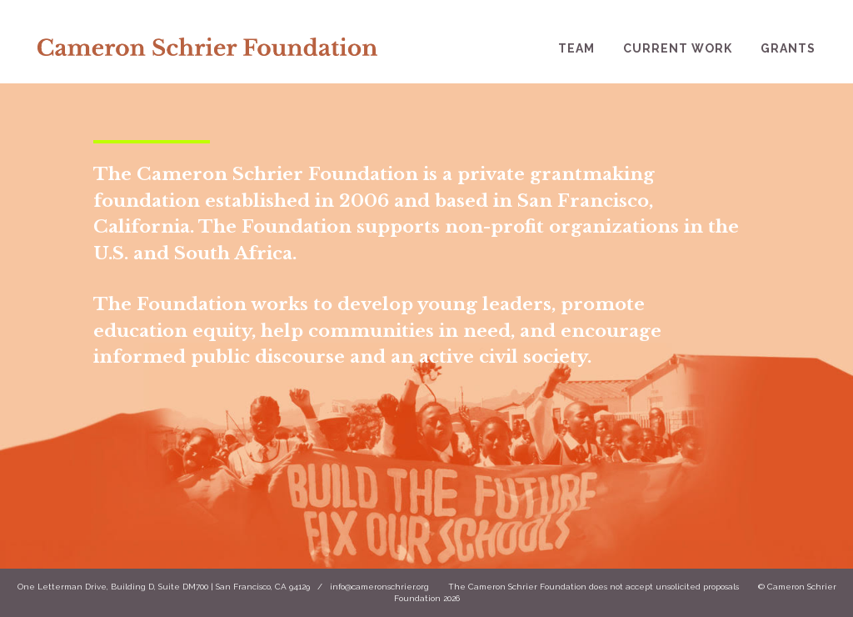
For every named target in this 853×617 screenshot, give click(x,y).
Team (576, 48)
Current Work (677, 48)
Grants (788, 48)
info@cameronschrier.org (379, 586)
